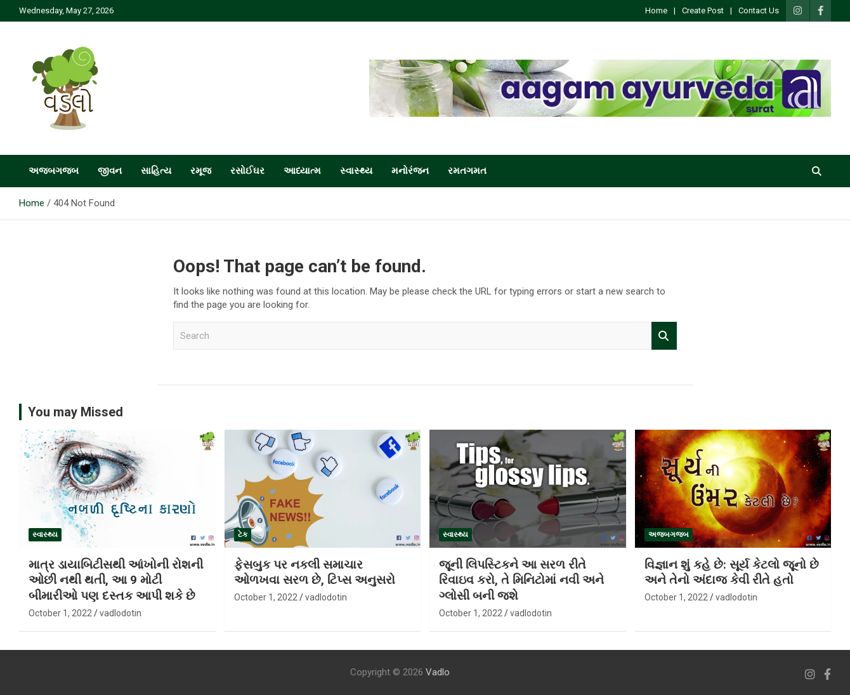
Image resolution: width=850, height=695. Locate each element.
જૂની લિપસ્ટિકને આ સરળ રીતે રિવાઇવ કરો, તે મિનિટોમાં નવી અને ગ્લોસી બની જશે (521, 580)
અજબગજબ (54, 170)
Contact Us (758, 10)
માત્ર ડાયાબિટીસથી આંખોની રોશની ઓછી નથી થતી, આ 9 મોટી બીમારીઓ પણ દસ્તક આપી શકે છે (116, 580)
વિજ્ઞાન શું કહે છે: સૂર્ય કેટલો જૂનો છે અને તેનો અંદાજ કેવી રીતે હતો (731, 572)
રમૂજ (200, 170)
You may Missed (75, 412)
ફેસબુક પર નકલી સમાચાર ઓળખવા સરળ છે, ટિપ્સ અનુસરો (314, 572)
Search (664, 336)
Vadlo (438, 672)
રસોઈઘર (247, 170)
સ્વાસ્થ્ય (356, 170)
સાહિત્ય (156, 170)
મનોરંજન (410, 170)
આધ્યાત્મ (302, 170)
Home (656, 10)
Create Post (703, 10)
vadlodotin (120, 613)
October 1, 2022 (60, 613)
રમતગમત (467, 170)
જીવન (110, 170)
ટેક (242, 534)
